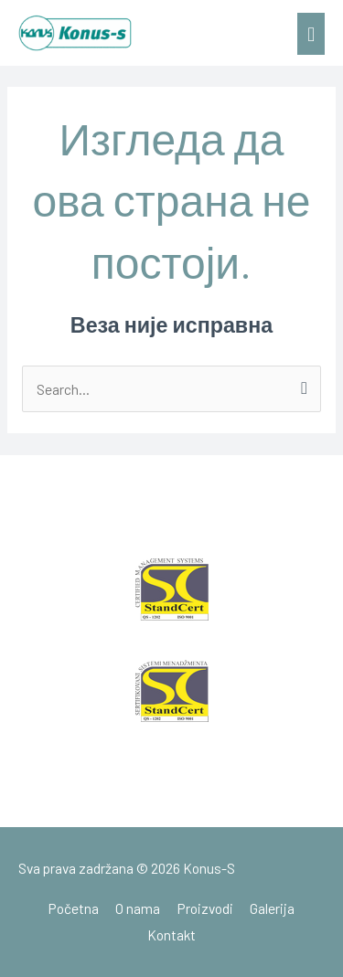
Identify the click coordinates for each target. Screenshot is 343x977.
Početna (73, 908)
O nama (137, 908)
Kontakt (171, 934)
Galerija (272, 908)
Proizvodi (205, 908)
